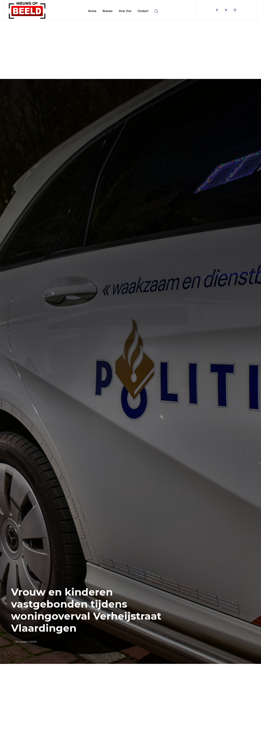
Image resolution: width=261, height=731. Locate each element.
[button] (156, 11)
